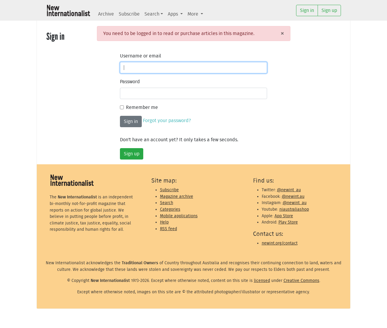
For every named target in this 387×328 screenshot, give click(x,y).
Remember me (142, 107)
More (193, 14)
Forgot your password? (167, 120)
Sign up (131, 153)
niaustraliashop (294, 209)
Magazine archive (176, 196)
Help (164, 222)
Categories (170, 209)
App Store (284, 216)
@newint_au (289, 190)
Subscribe (129, 14)
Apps (173, 14)
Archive (106, 14)
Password (130, 81)
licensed (262, 280)
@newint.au (293, 196)
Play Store (288, 222)
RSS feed (168, 229)
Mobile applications (179, 216)
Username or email (140, 56)
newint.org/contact (280, 243)
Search (151, 14)
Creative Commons (301, 280)
